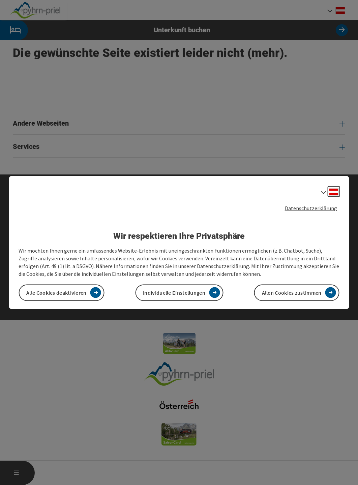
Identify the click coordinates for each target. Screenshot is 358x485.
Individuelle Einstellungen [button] (174, 292)
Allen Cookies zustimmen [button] (292, 292)
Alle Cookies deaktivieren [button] (56, 292)
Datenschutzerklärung (311, 208)
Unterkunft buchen (174, 30)
